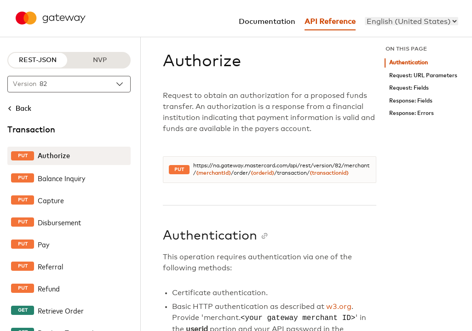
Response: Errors (411, 113)
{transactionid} (329, 173)
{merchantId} (213, 173)
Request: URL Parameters (423, 76)
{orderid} (262, 173)
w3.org (338, 306)
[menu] (411, 21)
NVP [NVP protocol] (100, 60)
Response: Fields (410, 101)
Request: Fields (409, 88)
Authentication (408, 63)
